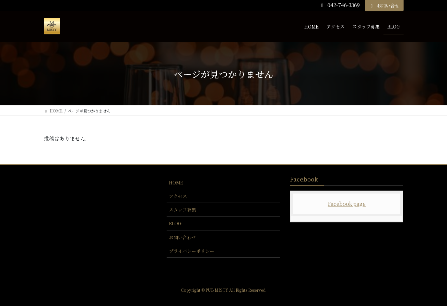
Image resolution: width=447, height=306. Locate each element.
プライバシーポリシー (191, 251)
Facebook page (347, 203)
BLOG (175, 223)
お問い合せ (384, 5)
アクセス (178, 196)
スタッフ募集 (182, 209)
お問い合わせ (182, 237)
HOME (176, 182)
